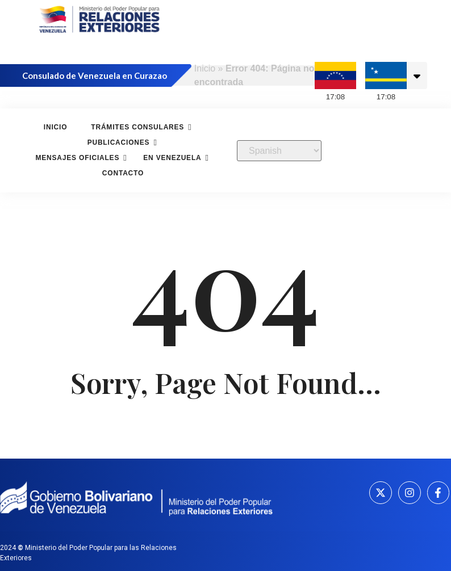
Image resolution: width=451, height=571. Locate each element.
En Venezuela (173, 158)
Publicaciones (120, 142)
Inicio (204, 68)
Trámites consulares (139, 127)
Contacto (123, 173)
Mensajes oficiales (78, 158)
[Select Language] (279, 150)
